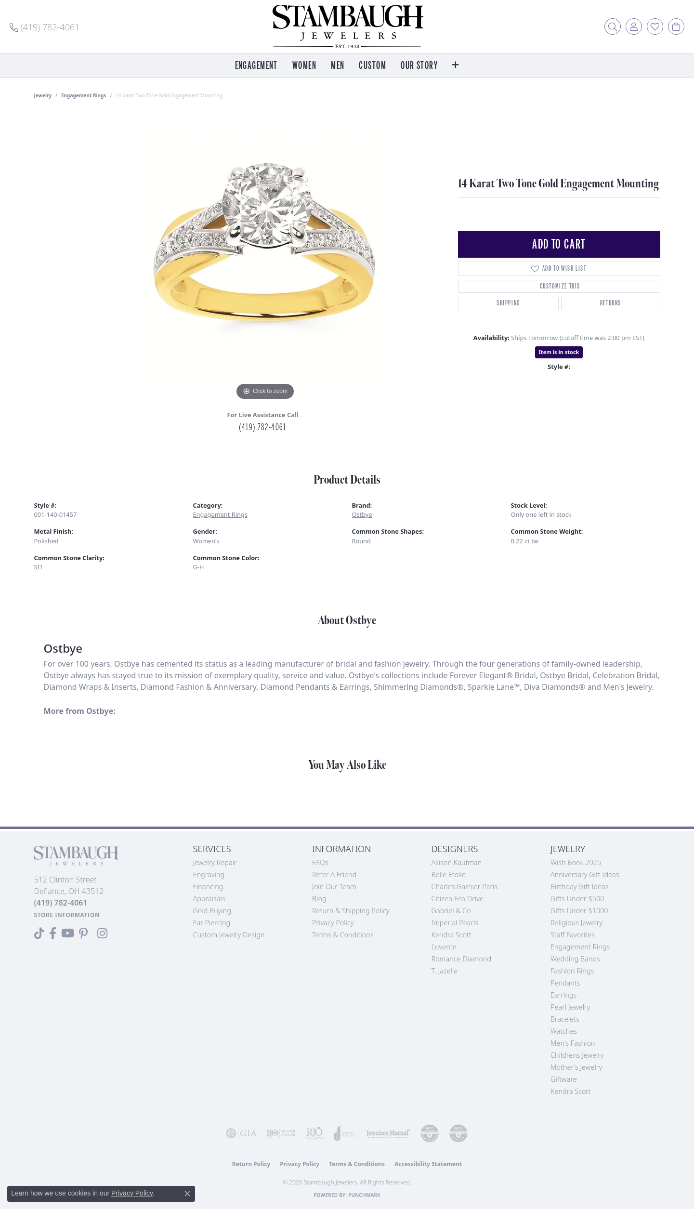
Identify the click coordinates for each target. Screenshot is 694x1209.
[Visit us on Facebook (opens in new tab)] (52, 933)
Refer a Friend (334, 874)
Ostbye (362, 514)
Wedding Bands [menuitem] (575, 958)
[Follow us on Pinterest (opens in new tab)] (83, 933)
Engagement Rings (83, 95)
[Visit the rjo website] (314, 1133)
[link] (44, 26)
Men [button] (337, 66)
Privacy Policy (333, 922)
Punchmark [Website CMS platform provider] (364, 1195)
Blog (319, 898)
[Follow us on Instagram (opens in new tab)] (102, 933)
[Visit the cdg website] (429, 1133)
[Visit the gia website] (241, 1133)
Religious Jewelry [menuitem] (576, 922)
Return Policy (251, 1164)
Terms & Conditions (343, 934)
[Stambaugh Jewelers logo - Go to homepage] (347, 26)
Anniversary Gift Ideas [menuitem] (584, 874)
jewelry (43, 95)
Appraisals (209, 898)
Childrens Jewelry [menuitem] (577, 1055)
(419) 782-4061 (262, 427)
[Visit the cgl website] (458, 1133)
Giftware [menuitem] (563, 1079)
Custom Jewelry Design (229, 934)
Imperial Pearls (455, 922)
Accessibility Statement (428, 1164)
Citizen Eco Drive (458, 898)
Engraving (209, 874)
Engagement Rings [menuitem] (580, 946)
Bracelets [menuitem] (564, 1019)
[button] (612, 26)
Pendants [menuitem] (565, 982)
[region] (265, 258)
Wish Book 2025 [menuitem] (575, 862)
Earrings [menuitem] (563, 994)
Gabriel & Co (451, 910)
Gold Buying (212, 910)
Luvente (444, 946)
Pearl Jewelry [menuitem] (570, 1007)
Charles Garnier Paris (465, 886)
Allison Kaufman (457, 862)
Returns (610, 303)
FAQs (320, 862)
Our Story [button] (419, 66)
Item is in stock (559, 351)
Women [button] (304, 66)
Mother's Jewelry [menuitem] (576, 1067)
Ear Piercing (212, 922)
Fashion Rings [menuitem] (572, 970)
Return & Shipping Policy (351, 910)
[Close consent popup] (187, 1193)
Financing (208, 886)
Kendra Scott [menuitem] (570, 1091)
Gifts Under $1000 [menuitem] (579, 910)
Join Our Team (334, 886)
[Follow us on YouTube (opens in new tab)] (67, 933)
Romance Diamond (462, 958)
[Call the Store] (61, 902)
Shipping (508, 303)
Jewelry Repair (215, 862)
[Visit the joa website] (345, 1133)
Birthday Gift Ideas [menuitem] (579, 886)
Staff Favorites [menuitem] (572, 934)
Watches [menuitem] (563, 1031)
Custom (372, 66)
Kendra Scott (451, 934)
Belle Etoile (449, 874)
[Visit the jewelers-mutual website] (388, 1133)
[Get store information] (67, 915)
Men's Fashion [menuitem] (572, 1043)
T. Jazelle (445, 970)
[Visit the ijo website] (280, 1133)
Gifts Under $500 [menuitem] (577, 898)
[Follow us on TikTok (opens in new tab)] (39, 933)
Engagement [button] (256, 66)
